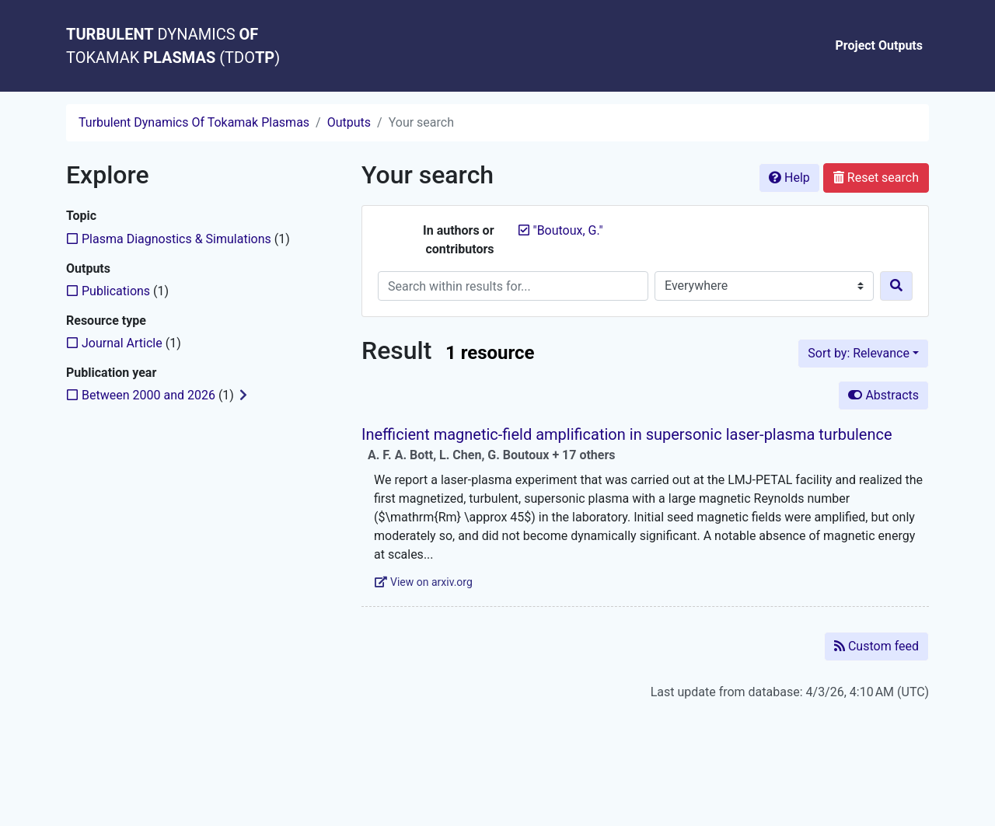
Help (789, 177)
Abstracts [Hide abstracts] (883, 395)
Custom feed (876, 646)
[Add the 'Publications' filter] (116, 291)
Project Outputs (879, 45)
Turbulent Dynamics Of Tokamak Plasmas (194, 122)
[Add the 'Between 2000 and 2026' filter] (148, 395)
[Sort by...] (863, 353)
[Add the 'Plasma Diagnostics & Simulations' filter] (176, 239)
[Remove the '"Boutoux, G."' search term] (568, 230)
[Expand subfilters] (243, 395)
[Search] (896, 286)
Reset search (876, 177)
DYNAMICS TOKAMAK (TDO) (173, 46)
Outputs (349, 122)
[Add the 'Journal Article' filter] (122, 343)
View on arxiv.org (424, 582)
